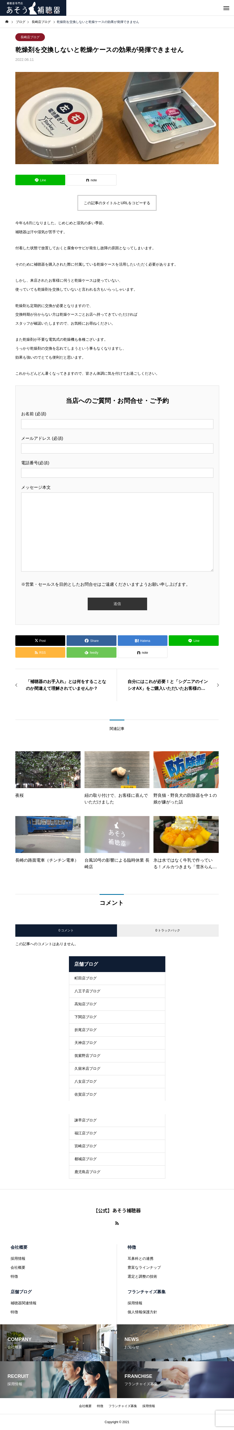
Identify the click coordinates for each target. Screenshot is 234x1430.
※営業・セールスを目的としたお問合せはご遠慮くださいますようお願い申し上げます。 (105, 584)
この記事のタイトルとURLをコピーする (117, 203)
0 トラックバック (167, 930)
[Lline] (40, 180)
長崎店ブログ (30, 37)
